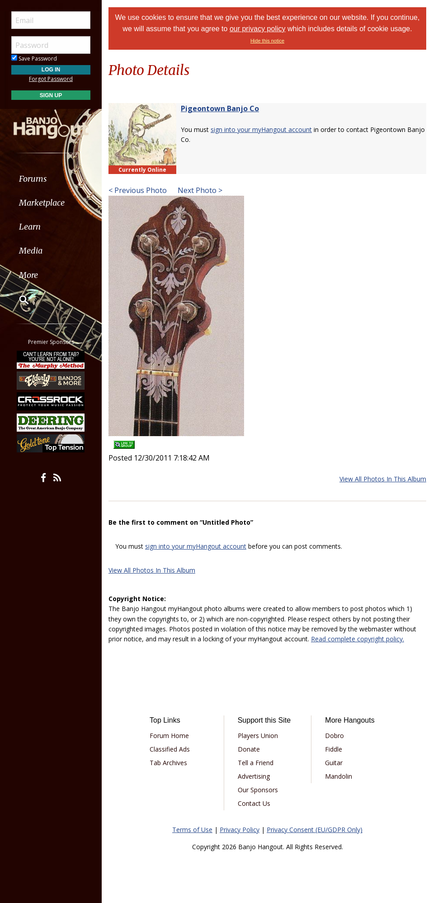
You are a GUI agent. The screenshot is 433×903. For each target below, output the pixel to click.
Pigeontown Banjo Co (220, 108)
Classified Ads (170, 749)
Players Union (258, 735)
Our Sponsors (258, 789)
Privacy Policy (239, 829)
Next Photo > (199, 190)
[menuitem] (51, 179)
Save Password (34, 58)
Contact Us (254, 803)
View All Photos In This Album (382, 479)
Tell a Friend (255, 762)
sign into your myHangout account (261, 129)
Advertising (254, 776)
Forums (33, 179)
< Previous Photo (137, 190)
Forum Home (169, 735)
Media (30, 250)
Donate (249, 749)
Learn (30, 226)
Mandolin (338, 776)
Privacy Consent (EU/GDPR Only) (314, 829)
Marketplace (42, 203)
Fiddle (333, 749)
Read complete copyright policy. (357, 639)
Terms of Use (192, 829)
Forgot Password (51, 79)
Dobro (334, 735)
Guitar (334, 762)
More (28, 275)
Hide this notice (267, 40)
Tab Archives (168, 762)
